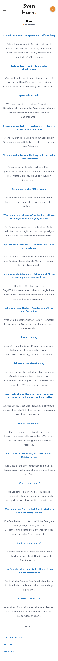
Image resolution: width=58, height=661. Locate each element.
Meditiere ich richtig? (29, 543)
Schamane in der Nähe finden (29, 189)
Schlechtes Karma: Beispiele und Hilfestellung (29, 35)
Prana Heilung (29, 337)
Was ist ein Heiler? (29, 483)
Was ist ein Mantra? (29, 423)
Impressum (7, 644)
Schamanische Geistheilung (29, 363)
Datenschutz (8, 651)
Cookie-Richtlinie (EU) (12, 637)
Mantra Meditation (29, 599)
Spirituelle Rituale (29, 95)
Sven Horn (29, 9)
